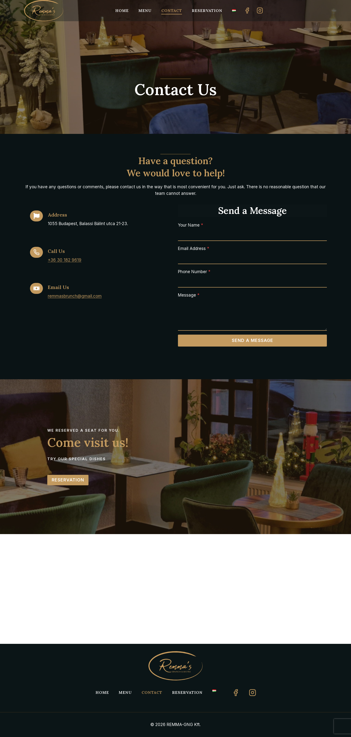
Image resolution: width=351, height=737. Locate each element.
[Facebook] (247, 10)
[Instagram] (260, 10)
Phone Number (194, 271)
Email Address (193, 248)
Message (188, 295)
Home (122, 10)
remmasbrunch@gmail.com (75, 296)
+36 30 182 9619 (64, 260)
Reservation (207, 10)
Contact (171, 10)
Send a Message (252, 340)
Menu (145, 10)
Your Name (190, 225)
